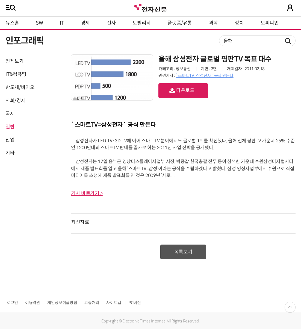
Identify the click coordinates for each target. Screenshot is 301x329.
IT (62, 23)
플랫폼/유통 (179, 23)
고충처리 (91, 302)
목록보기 (183, 252)
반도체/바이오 (19, 87)
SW (39, 23)
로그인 (12, 302)
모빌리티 (141, 23)
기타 (9, 153)
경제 (85, 23)
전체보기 (14, 61)
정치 (239, 23)
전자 (111, 23)
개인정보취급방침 (62, 302)
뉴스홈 (12, 23)
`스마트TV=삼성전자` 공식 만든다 (204, 75)
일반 (9, 127)
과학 (213, 23)
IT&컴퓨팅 (15, 74)
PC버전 (134, 302)
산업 (9, 140)
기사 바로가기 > (87, 193)
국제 (9, 114)
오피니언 (270, 23)
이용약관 (32, 302)
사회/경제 (15, 101)
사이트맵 (113, 302)
